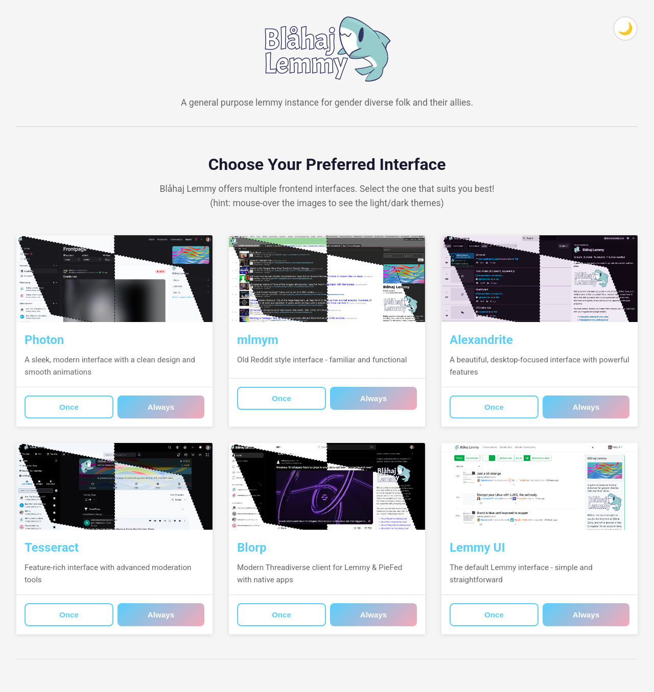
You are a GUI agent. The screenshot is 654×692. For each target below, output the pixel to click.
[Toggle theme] (625, 28)
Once (69, 407)
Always (161, 407)
